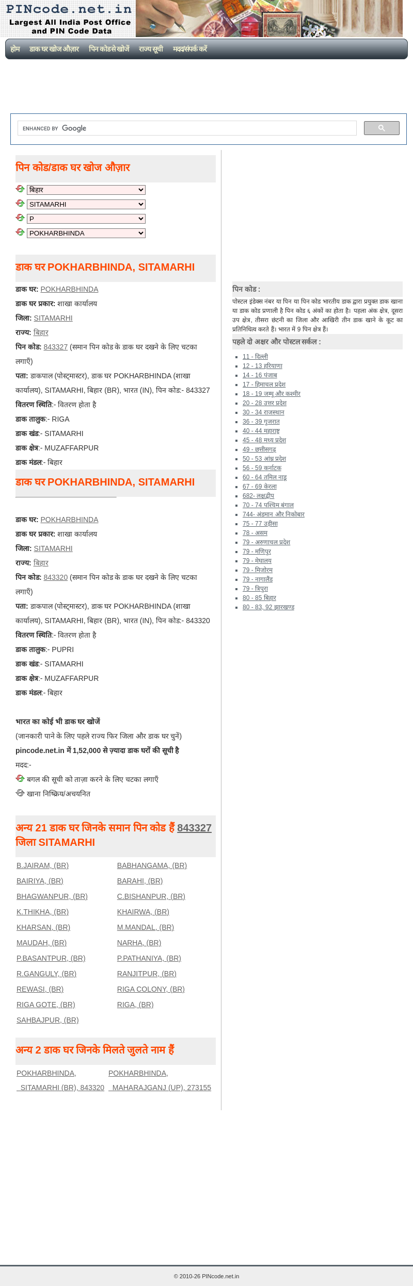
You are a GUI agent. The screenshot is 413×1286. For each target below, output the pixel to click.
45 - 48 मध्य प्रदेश (264, 440)
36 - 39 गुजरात (261, 421)
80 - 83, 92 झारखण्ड (268, 607)
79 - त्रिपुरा (255, 588)
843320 (55, 577)
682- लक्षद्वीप (258, 495)
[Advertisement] (208, 87)
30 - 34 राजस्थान (263, 412)
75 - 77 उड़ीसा (260, 523)
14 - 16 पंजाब (260, 375)
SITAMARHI (53, 318)
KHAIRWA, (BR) (143, 912)
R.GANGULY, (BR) (46, 974)
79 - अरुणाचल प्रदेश (266, 542)
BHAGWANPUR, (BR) (52, 896)
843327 (55, 347)
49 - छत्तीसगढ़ (259, 449)
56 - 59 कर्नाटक (262, 468)
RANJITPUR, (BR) (147, 974)
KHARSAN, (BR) (43, 927)
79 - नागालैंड (258, 579)
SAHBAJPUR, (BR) (48, 1020)
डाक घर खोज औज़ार (53, 49)
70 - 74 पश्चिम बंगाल (268, 505)
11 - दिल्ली (255, 356)
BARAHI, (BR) (140, 881)
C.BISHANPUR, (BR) (151, 896)
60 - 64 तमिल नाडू (265, 477)
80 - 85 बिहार (259, 598)
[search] (186, 128)
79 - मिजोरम (258, 570)
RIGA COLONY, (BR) (151, 989)
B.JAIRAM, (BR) (43, 865)
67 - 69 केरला (260, 486)
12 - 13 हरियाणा (262, 366)
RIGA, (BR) (135, 1004)
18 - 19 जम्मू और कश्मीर (271, 393)
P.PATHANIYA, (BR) (149, 958)
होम (14, 49)
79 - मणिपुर (257, 551)
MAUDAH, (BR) (42, 943)
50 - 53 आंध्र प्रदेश (264, 458)
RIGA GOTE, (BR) (46, 1004)
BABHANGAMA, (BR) (152, 865)
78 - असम (255, 533)
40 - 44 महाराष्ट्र (261, 431)
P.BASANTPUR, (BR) (51, 958)
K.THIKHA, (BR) (43, 912)
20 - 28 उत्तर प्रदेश (265, 403)
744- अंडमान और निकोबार (274, 514)
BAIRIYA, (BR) (40, 881)
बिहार (41, 332)
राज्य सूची (151, 49)
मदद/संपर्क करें (189, 49)
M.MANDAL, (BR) (145, 927)
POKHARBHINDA (69, 289)
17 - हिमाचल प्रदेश (264, 384)
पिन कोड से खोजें (109, 49)
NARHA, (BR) (139, 943)
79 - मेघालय (257, 560)
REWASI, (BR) (40, 989)
